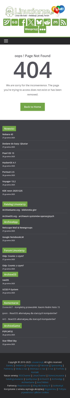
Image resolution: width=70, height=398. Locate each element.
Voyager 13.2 (9, 181)
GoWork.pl (58, 385)
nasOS (5, 280)
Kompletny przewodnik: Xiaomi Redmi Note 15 (37, 307)
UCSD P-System (10, 289)
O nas (51, 368)
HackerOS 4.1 (9, 162)
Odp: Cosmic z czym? (13, 256)
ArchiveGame (28, 382)
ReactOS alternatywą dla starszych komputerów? (33, 313)
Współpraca (32, 365)
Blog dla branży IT (42, 385)
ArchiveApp (57, 379)
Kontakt (35, 372)
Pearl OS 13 (8, 153)
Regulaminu (50, 389)
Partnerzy (8, 368)
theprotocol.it (24, 385)
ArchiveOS (44, 379)
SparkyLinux (31, 379)
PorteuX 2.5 (8, 171)
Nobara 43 (7, 134)
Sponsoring (56, 365)
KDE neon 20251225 (12, 190)
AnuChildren (42, 382)
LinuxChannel (39, 375)
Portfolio (60, 368)
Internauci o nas (37, 368)
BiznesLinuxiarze (56, 375)
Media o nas (21, 368)
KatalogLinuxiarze (14, 379)
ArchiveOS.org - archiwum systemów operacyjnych (28, 216)
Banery (9, 365)
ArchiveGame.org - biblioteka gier (19, 209)
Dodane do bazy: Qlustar (15, 143)
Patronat (44, 365)
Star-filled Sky (9, 340)
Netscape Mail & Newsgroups (17, 227)
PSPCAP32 (7, 331)
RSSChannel (24, 375)
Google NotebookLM (13, 237)
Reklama (19, 365)
